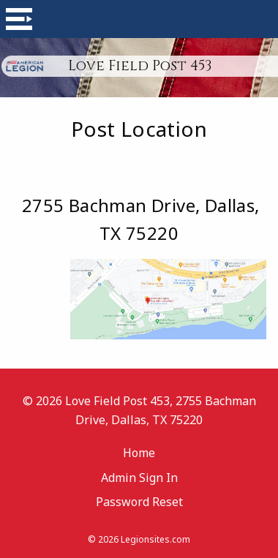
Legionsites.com (155, 539)
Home (139, 453)
